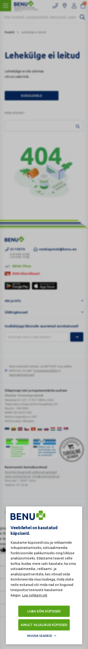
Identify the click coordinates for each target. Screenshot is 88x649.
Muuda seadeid (39, 635)
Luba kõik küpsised (44, 611)
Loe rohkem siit (34, 595)
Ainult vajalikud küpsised (44, 625)
